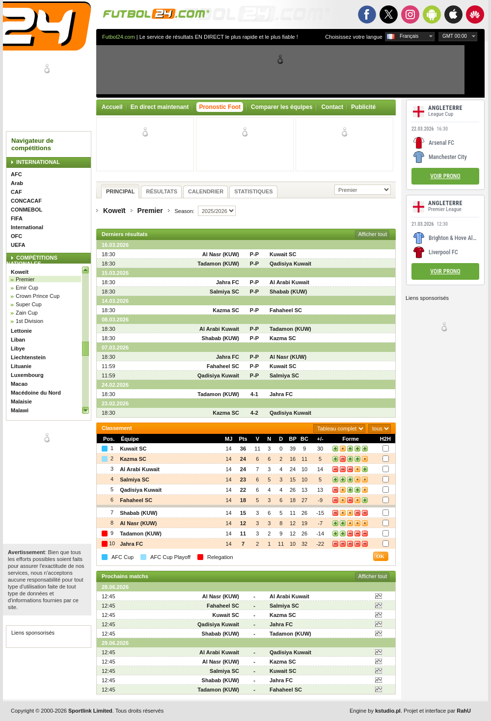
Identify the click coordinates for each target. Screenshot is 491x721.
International (27, 227)
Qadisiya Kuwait (290, 264)
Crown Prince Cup (37, 296)
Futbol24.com (118, 37)
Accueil (112, 107)
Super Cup (29, 304)
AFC (16, 174)
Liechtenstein (28, 357)
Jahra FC (227, 282)
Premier (25, 279)
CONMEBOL (26, 210)
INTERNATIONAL (38, 162)
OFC (16, 236)
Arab (17, 183)
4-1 (254, 394)
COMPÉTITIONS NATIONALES (31, 261)
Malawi (19, 410)
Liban (18, 340)
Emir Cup (27, 288)
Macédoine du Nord (36, 393)
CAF (16, 192)
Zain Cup (27, 313)
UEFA (18, 245)
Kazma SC (226, 310)
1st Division (29, 321)
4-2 (254, 413)
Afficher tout (372, 234)
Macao (19, 384)
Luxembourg (27, 375)
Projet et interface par (437, 711)
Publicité (363, 107)
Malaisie (21, 401)
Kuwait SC (283, 254)
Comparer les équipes (281, 107)
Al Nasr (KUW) (220, 254)
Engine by (375, 711)
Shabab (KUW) (288, 291)
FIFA (17, 218)
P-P (254, 254)
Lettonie (21, 331)
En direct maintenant (160, 107)
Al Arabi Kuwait (289, 282)
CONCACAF (26, 201)
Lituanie (21, 366)
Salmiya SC (224, 291)
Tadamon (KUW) (218, 264)
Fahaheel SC (286, 310)
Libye (18, 348)
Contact (332, 107)
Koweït (19, 272)
